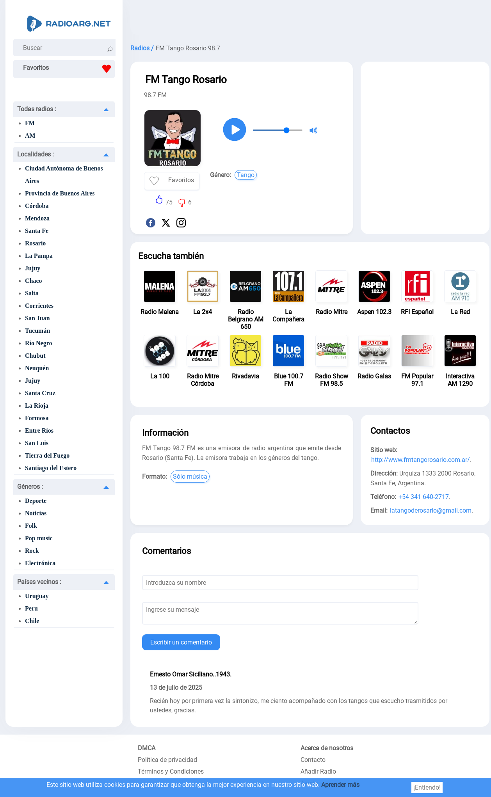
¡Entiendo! (427, 787)
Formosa (36, 418)
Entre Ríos (39, 430)
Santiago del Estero (50, 468)
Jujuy (32, 268)
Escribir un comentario (181, 642)
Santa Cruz (40, 393)
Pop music (39, 538)
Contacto (313, 759)
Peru (31, 608)
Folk (31, 525)
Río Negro (38, 343)
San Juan (37, 318)
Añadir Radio (318, 771)
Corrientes (39, 305)
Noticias (35, 513)
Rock (32, 550)
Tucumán (37, 330)
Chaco (33, 280)
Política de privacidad (167, 759)
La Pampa (39, 255)
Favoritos (69, 68)
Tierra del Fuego (47, 455)
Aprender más (340, 784)
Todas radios (36, 109)
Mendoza (37, 218)
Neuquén (37, 368)
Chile (32, 621)
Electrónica (40, 563)
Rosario (35, 243)
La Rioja (36, 405)
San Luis (36, 443)
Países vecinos (39, 582)
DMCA (146, 748)
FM (30, 123)
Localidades (35, 154)
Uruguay (36, 596)
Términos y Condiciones (171, 771)
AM (30, 135)
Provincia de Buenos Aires (60, 193)
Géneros (30, 486)
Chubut (35, 355)
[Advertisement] (309, 19)
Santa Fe (36, 230)
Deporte (35, 500)
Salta (32, 293)
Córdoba (36, 205)
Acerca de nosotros (327, 748)
